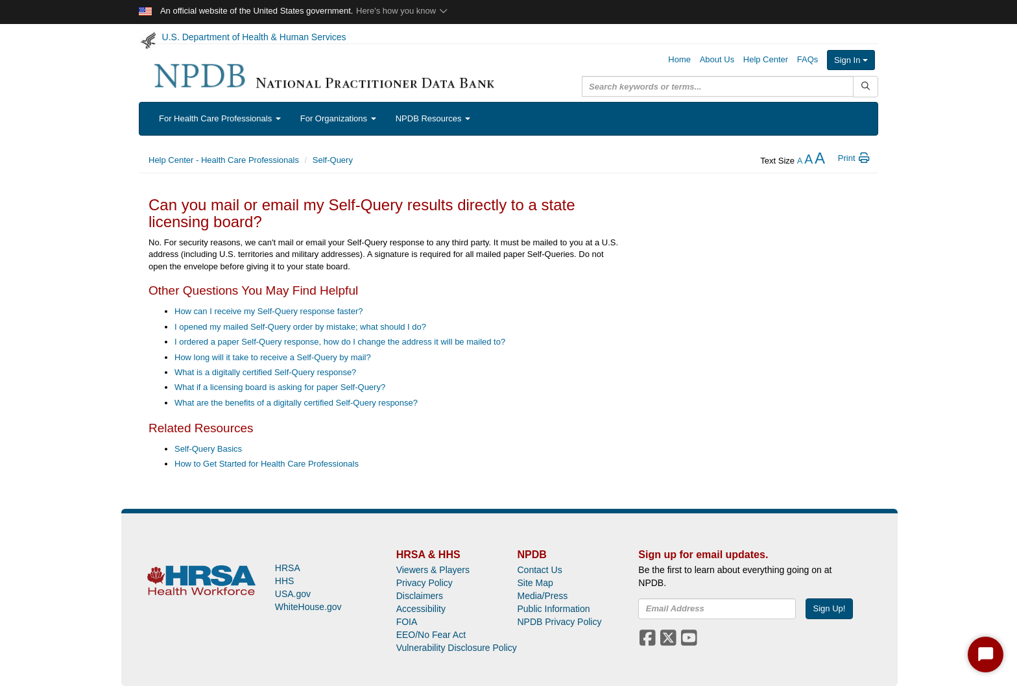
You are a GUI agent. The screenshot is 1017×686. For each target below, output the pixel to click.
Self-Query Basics (208, 449)
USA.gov (293, 594)
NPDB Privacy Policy (559, 622)
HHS (284, 581)
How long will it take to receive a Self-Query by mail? (272, 357)
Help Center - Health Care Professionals (224, 160)
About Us (717, 59)
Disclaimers (419, 596)
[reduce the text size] (800, 160)
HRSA (287, 568)
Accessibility (421, 609)
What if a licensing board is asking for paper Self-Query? (279, 387)
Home (679, 59)
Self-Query (333, 160)
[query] (718, 86)
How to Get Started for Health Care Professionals (266, 464)
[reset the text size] (808, 160)
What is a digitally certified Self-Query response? (265, 372)
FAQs (808, 59)
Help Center (765, 59)
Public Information (553, 609)
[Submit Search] (865, 86)
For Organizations (338, 118)
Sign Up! (829, 608)
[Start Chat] (985, 654)
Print (854, 158)
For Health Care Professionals (220, 118)
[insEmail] (717, 608)
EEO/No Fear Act (431, 635)
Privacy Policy (424, 583)
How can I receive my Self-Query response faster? (268, 311)
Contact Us (539, 570)
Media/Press (542, 596)
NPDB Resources (433, 118)
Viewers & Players (433, 570)
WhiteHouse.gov (308, 607)
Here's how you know (402, 11)
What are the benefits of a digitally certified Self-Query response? (296, 403)
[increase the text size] (820, 160)
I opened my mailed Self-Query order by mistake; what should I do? (300, 327)
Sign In (851, 60)
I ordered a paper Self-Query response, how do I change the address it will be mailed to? (339, 342)
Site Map (535, 583)
